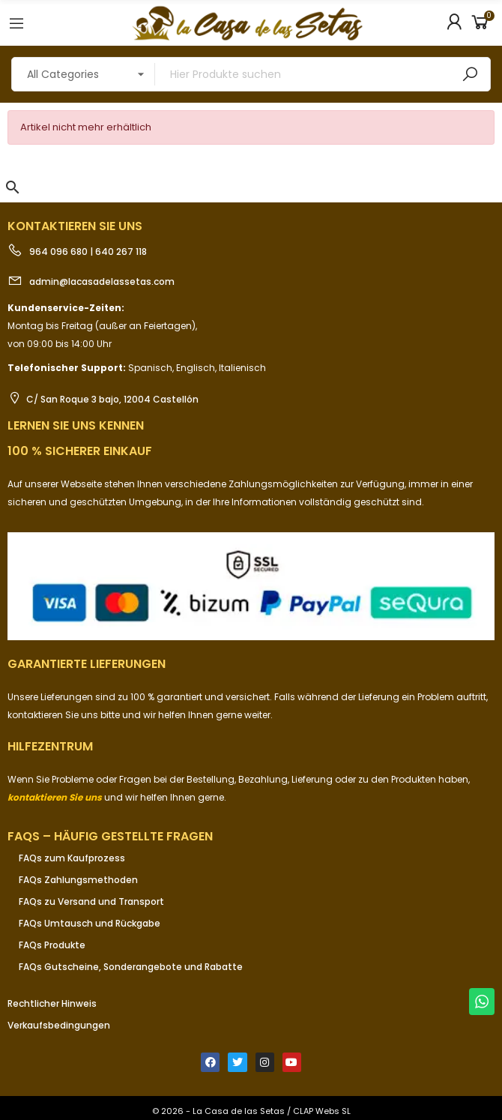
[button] (12, 187)
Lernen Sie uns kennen (75, 425)
